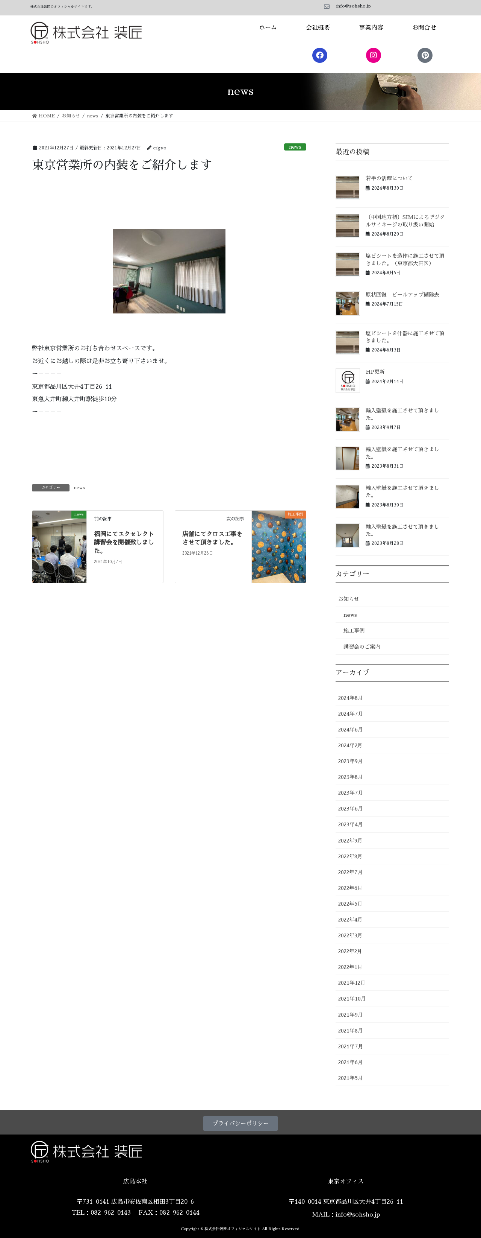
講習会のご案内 (361, 646)
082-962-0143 (111, 1213)
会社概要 (318, 28)
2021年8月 (350, 1030)
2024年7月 (350, 713)
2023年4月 (350, 824)
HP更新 (375, 371)
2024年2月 (350, 745)
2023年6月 (350, 808)
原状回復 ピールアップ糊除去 (402, 294)
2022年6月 (350, 888)
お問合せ (424, 28)
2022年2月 (350, 951)
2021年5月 (350, 1078)
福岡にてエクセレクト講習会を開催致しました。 (124, 542)
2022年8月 (350, 856)
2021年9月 (350, 1014)
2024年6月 (350, 729)
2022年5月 (350, 903)
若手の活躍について (389, 178)
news (295, 146)
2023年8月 (350, 777)
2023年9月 (350, 761)
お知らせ (348, 599)
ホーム (268, 28)
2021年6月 (350, 1062)
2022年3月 (350, 935)
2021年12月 (352, 983)
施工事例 (354, 630)
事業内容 (371, 28)
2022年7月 (350, 872)
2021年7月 (350, 1046)
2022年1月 (350, 967)
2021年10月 (352, 998)
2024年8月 (350, 698)
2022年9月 (350, 840)
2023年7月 (350, 792)
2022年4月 (350, 919)
